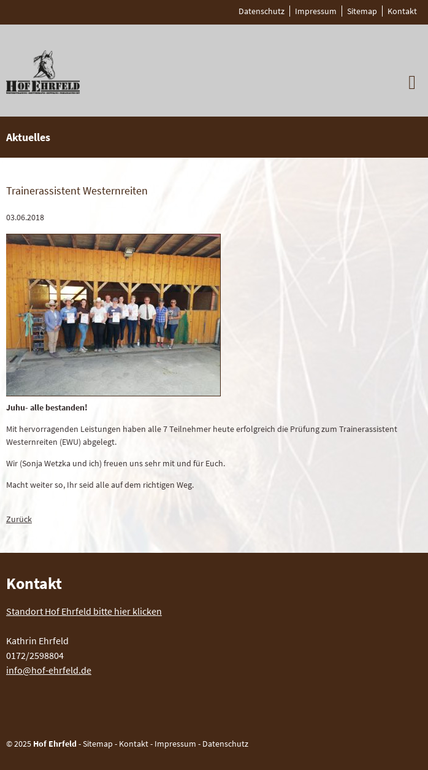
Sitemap (98, 743)
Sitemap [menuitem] (362, 11)
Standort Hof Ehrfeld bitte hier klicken (84, 611)
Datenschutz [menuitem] (262, 11)
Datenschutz (225, 743)
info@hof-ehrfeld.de (48, 670)
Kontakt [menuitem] (402, 11)
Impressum (175, 743)
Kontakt (133, 743)
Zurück (19, 519)
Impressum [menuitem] (316, 11)
